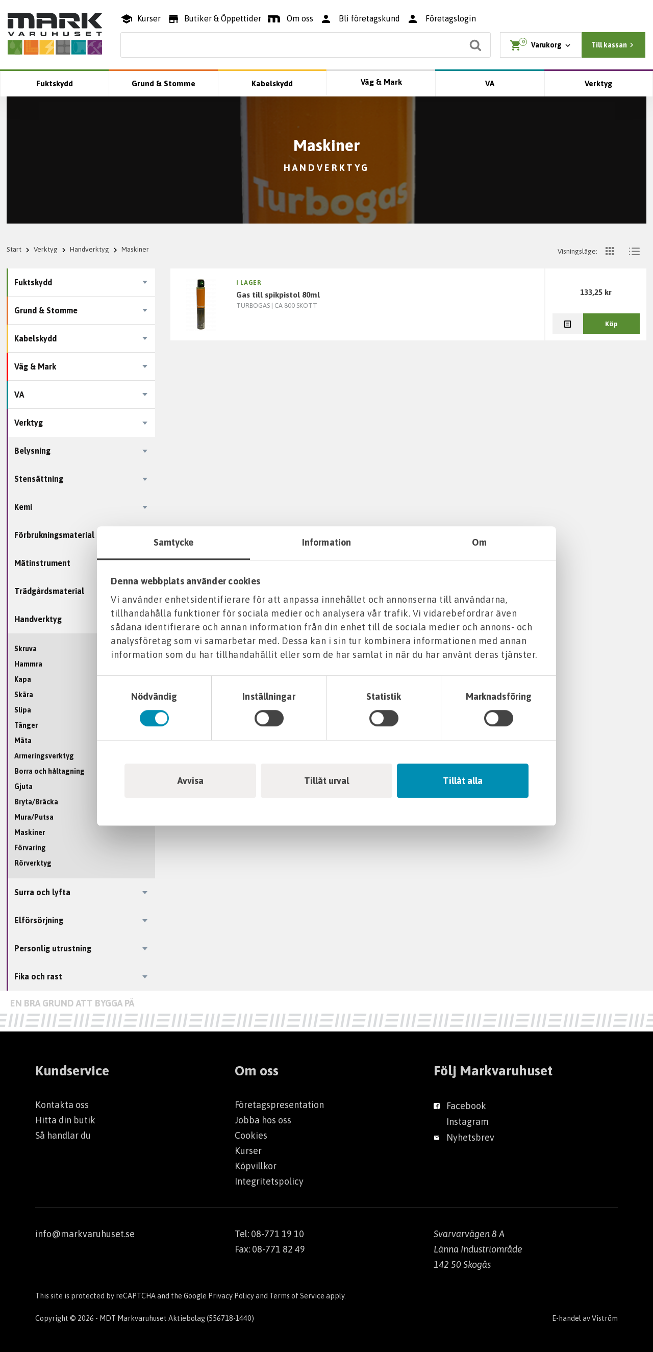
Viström (605, 1318)
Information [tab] (326, 542)
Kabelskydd (272, 83)
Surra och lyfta (42, 892)
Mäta (23, 740)
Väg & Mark (381, 82)
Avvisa (191, 780)
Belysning (32, 450)
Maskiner (29, 832)
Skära (23, 695)
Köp (611, 323)
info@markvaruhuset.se (85, 1233)
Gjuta (23, 786)
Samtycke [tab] (174, 542)
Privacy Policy (231, 1296)
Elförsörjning (38, 920)
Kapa (22, 679)
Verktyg (598, 83)
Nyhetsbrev (470, 1137)
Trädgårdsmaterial (49, 591)
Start (14, 249)
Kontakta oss (62, 1104)
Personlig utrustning (52, 948)
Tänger (26, 725)
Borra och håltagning (49, 771)
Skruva (25, 649)
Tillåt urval (326, 780)
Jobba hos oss (263, 1120)
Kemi (23, 506)
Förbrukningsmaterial (54, 534)
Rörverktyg (33, 863)
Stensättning (38, 478)
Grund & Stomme (163, 83)
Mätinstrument (42, 563)
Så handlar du (63, 1135)
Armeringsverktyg (44, 756)
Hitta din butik (65, 1120)
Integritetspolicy (269, 1181)
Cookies (251, 1135)
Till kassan (613, 45)
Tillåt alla (463, 780)
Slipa (22, 710)
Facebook (466, 1105)
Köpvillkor (256, 1166)
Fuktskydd (54, 83)
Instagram (467, 1121)
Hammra (28, 664)
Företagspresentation (279, 1104)
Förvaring (30, 848)
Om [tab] (479, 542)
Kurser (248, 1150)
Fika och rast (38, 976)
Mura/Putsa (34, 817)
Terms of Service (296, 1296)
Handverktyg (89, 249)
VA (489, 83)
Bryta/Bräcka (36, 802)
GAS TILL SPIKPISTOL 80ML (278, 294)
